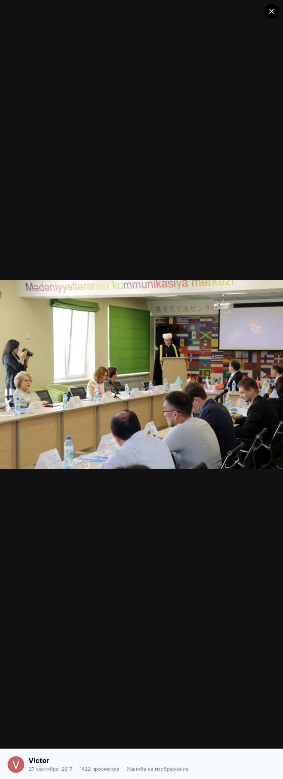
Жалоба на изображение (157, 769)
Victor (38, 761)
